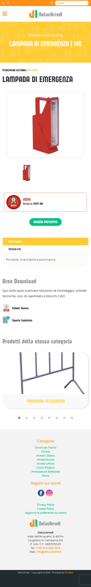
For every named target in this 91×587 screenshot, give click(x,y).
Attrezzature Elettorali (14, 70)
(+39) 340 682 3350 (48, 548)
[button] (19, 418)
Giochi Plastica (45, 468)
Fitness (45, 452)
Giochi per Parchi (45, 448)
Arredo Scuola (45, 460)
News (45, 476)
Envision (69, 573)
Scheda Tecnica (16, 308)
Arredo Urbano (45, 456)
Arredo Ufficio (45, 464)
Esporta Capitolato (17, 320)
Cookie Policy (45, 509)
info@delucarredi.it (49, 552)
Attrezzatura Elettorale (45, 472)
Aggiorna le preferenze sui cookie (45, 513)
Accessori (33, 70)
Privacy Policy (45, 505)
